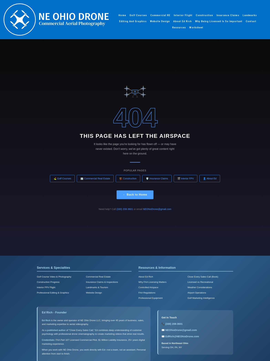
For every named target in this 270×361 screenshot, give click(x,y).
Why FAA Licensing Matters (152, 282)
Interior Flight (183, 15)
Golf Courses (138, 15)
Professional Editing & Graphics (53, 292)
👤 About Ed (209, 178)
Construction (204, 15)
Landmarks (250, 15)
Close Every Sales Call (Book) (203, 276)
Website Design (160, 21)
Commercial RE (160, 15)
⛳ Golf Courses (62, 178)
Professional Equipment (150, 298)
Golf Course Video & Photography (54, 276)
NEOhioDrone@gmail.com (157, 209)
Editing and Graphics (133, 21)
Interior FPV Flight (46, 287)
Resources (179, 27)
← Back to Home (135, 194)
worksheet (196, 27)
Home (122, 15)
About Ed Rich (182, 21)
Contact (251, 21)
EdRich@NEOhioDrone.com (182, 336)
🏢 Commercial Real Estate (95, 178)
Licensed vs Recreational (200, 282)
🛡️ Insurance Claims (157, 178)
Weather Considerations (200, 287)
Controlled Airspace (148, 287)
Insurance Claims (227, 15)
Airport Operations (197, 292)
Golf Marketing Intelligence (201, 298)
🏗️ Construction (127, 178)
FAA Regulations (146, 292)
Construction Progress (48, 282)
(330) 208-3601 (125, 209)
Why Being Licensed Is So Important (218, 21)
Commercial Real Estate (98, 276)
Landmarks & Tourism (97, 287)
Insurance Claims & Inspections (102, 282)
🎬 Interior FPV (185, 178)
